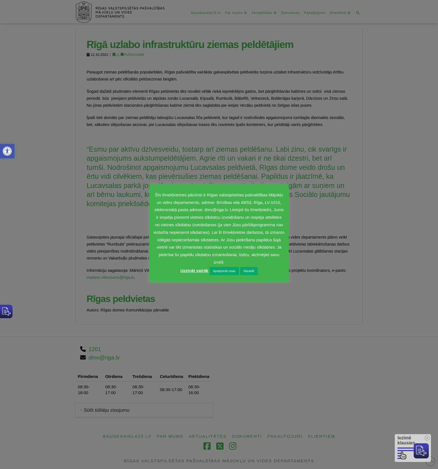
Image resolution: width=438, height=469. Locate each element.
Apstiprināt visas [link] (224, 271)
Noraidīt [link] (249, 271)
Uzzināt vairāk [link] (194, 270)
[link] (7, 151)
